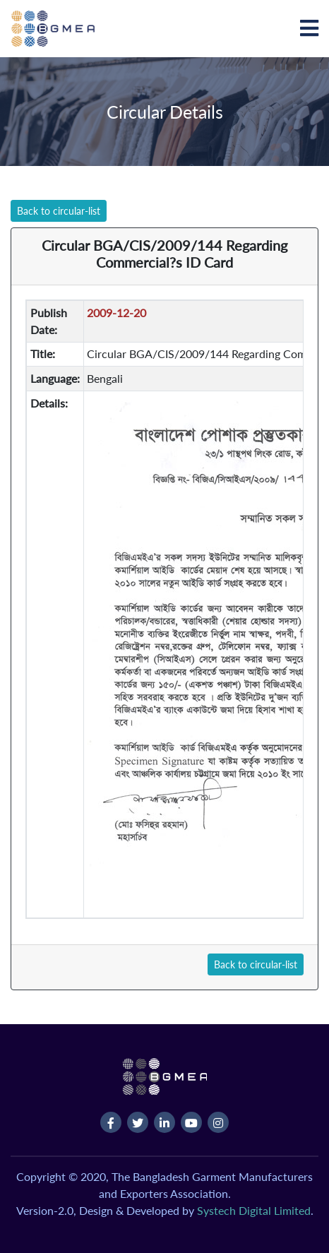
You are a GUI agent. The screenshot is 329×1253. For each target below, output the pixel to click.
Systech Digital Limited (254, 1210)
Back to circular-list (58, 211)
